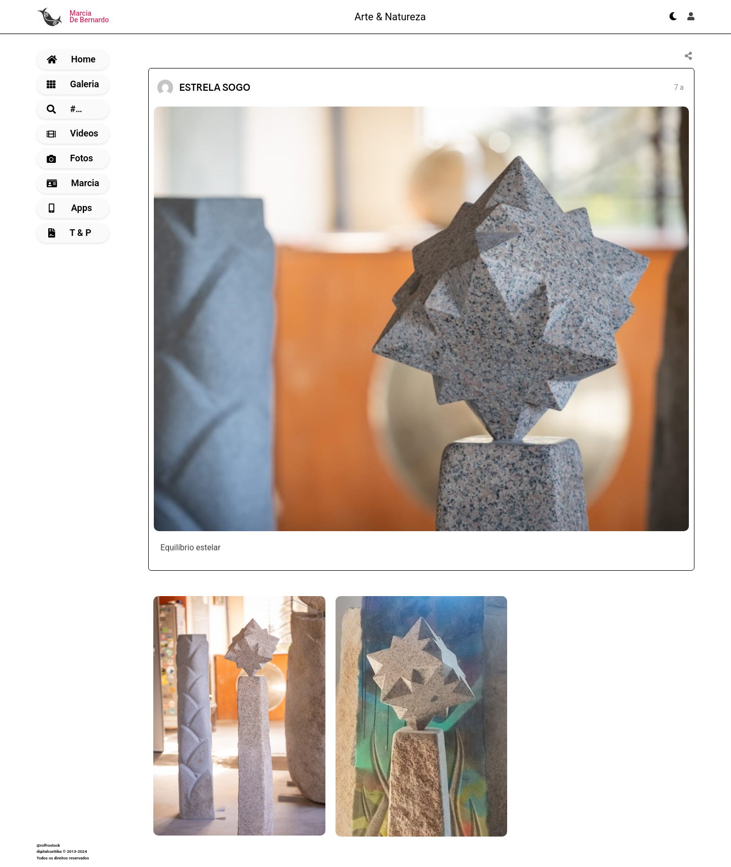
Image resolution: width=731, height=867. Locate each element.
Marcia (73, 183)
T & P (69, 232)
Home (71, 59)
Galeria (73, 84)
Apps (70, 207)
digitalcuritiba (49, 851)
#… (64, 108)
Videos (72, 133)
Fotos (70, 158)
